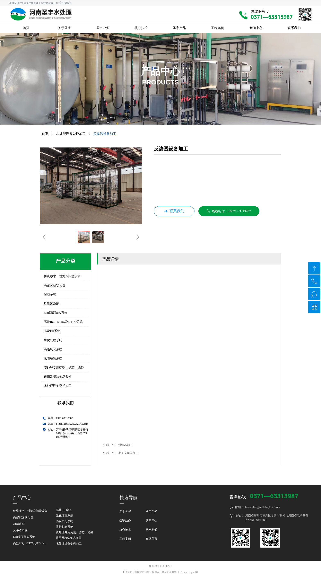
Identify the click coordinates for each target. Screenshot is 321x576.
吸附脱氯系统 (53, 358)
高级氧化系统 (53, 349)
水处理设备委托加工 (57, 385)
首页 (45, 133)
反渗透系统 (51, 303)
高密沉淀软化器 (54, 285)
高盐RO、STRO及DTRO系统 (63, 321)
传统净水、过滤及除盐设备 (62, 276)
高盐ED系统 (52, 331)
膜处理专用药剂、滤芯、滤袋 (64, 367)
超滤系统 (50, 294)
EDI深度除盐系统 (55, 312)
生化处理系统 (53, 340)
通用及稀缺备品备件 (57, 376)
